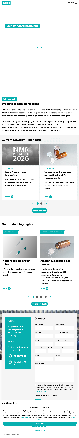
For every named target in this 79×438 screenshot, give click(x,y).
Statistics (45, 407)
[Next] (41, 47)
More (7, 288)
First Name (59, 325)
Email (57, 355)
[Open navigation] (73, 3)
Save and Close (39, 430)
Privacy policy (15, 435)
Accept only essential (40, 427)
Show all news (39, 210)
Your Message (39, 363)
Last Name (39, 325)
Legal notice (6, 435)
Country (64, 348)
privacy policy (41, 391)
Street (37, 340)
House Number (61, 340)
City (50, 348)
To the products (39, 304)
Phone (37, 355)
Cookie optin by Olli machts (71, 436)
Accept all (40, 423)
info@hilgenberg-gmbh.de (20, 348)
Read (9, 196)
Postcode (38, 348)
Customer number (61, 332)
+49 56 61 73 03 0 (20, 356)
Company (38, 332)
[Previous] (38, 47)
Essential (35, 407)
